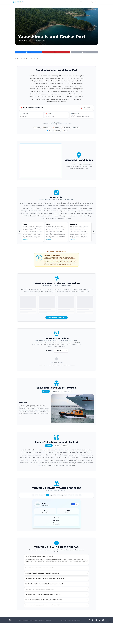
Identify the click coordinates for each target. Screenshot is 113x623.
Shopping (64, 445)
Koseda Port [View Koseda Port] (67, 391)
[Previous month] (33, 495)
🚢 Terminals (75, 127)
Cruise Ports (26, 58)
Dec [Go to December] (76, 495)
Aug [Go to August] (62, 495)
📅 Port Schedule (66, 127)
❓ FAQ (64, 130)
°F (73, 504)
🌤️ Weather (57, 130)
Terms (74, 620)
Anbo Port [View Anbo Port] (45, 391)
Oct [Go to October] (69, 495)
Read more (25, 239)
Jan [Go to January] (36, 495)
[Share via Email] (84, 52)
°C (76, 504)
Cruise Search (74, 2)
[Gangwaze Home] (18, 2)
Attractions (49, 445)
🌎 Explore (49, 130)
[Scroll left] (19, 231)
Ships (81, 2)
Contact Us (68, 620)
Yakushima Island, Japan (37, 58)
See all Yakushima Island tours (56, 317)
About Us (61, 620)
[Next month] (80, 495)
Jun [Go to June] (54, 495)
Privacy (79, 620)
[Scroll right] (93, 231)
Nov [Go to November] (73, 495)
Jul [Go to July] (58, 495)
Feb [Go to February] (40, 495)
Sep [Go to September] (65, 495)
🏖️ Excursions (56, 127)
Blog (92, 2)
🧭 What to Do (46, 127)
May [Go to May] (51, 495)
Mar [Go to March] (44, 495)
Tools (97, 2)
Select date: (49, 350)
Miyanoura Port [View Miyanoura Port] (56, 391)
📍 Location (37, 127)
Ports (87, 2)
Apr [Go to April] (47, 495)
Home (67, 2)
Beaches (56, 445)
